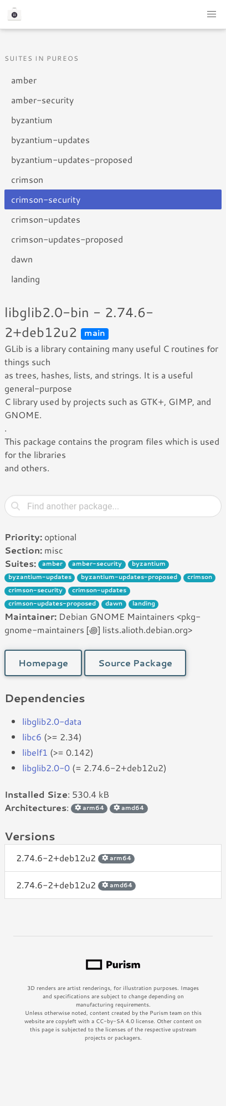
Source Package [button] (135, 662)
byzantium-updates (50, 139)
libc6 (32, 736)
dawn (22, 258)
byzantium (32, 119)
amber (24, 79)
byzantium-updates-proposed (71, 159)
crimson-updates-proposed (67, 239)
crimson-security (45, 199)
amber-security (42, 99)
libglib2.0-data (51, 721)
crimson (27, 179)
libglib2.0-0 (46, 767)
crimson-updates (45, 219)
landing (25, 278)
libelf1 (35, 752)
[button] (211, 14)
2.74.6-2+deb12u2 (75, 857)
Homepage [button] (43, 662)
